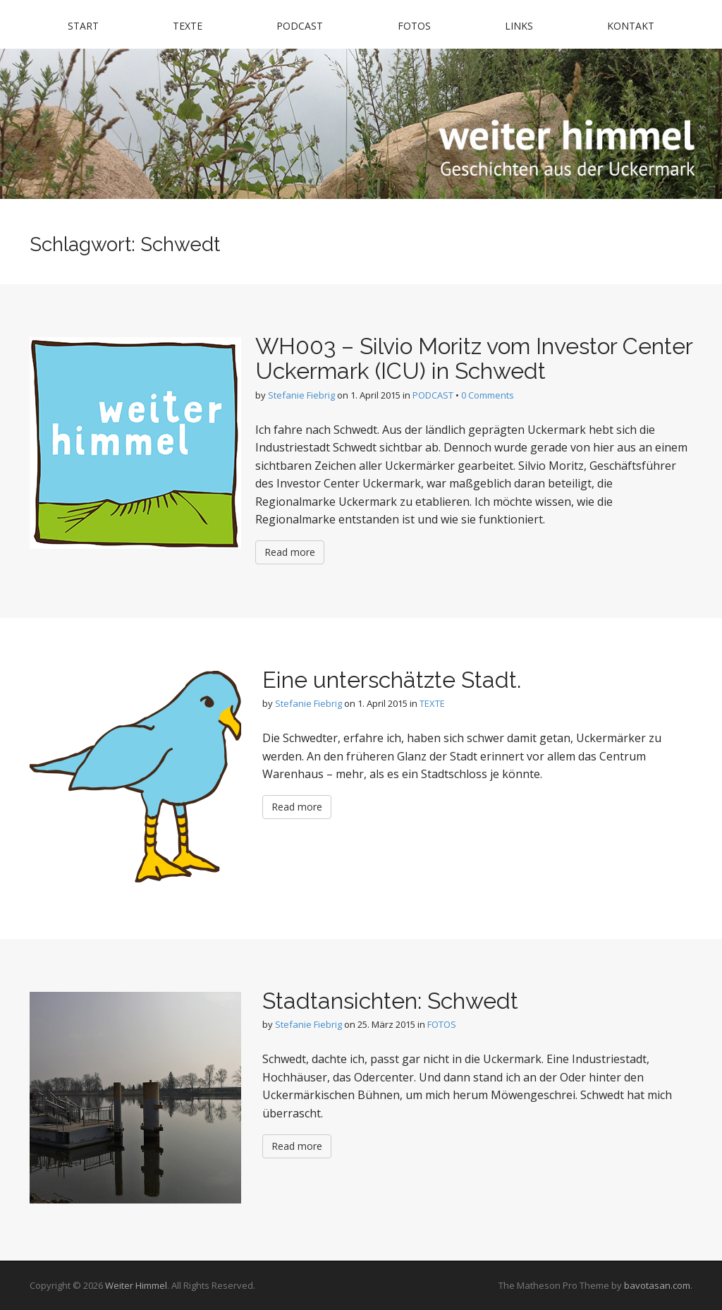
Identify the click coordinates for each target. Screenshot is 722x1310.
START (83, 25)
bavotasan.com (657, 1285)
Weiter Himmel (136, 1285)
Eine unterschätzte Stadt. (391, 680)
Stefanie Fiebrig (301, 395)
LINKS (519, 25)
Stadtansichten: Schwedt (390, 1001)
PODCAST (299, 25)
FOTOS (414, 25)
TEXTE (187, 25)
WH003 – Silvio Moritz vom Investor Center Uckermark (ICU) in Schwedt (473, 358)
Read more (289, 552)
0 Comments (487, 395)
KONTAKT (630, 25)
